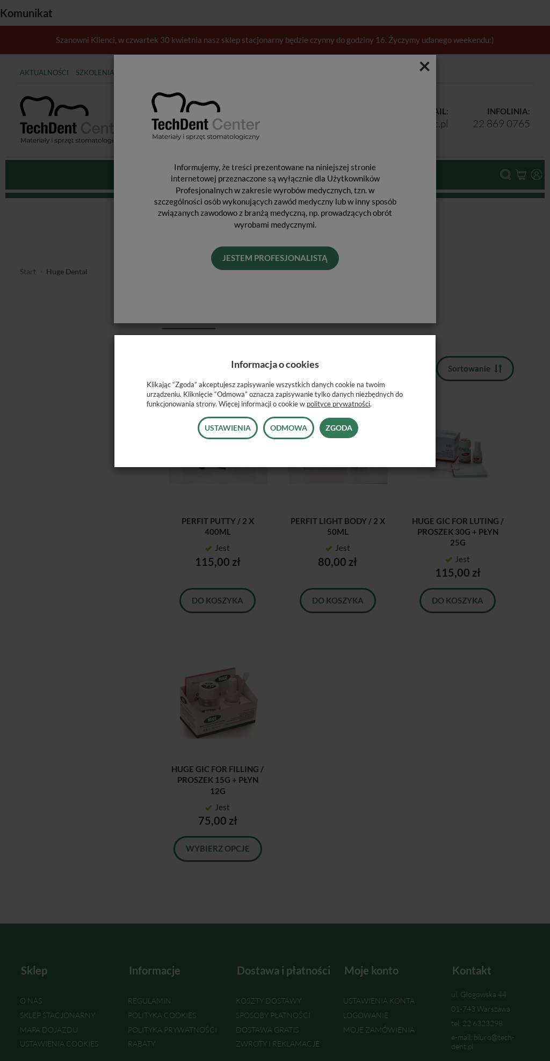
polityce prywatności (338, 403)
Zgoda (338, 427)
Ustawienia (228, 427)
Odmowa (288, 427)
